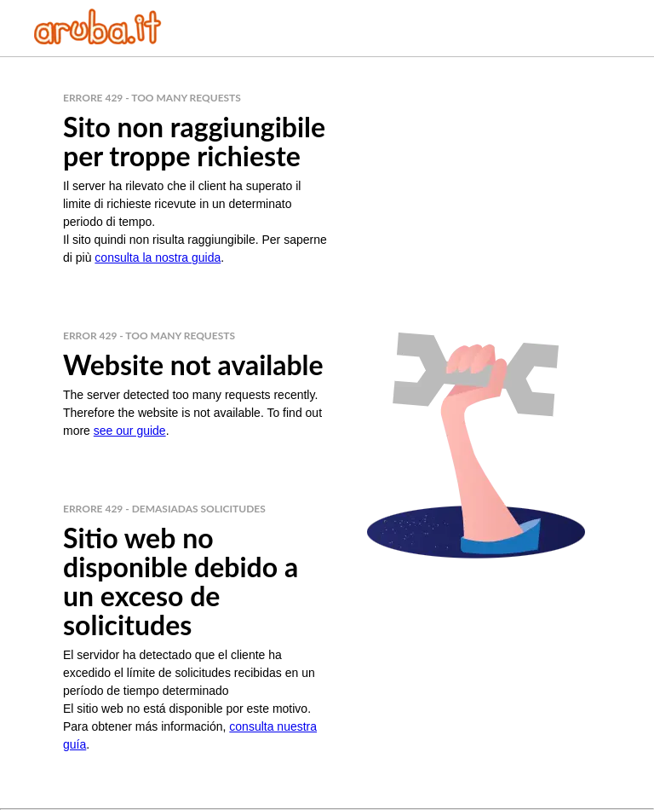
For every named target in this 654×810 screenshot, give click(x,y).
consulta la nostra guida (158, 257)
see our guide (130, 430)
